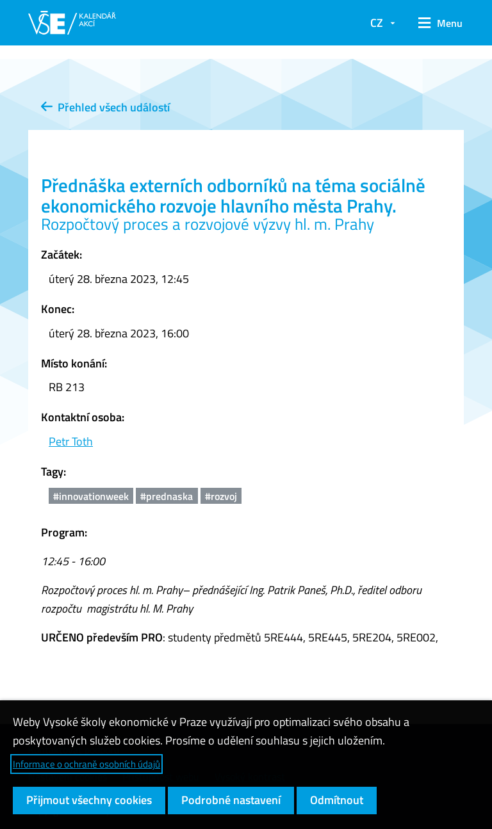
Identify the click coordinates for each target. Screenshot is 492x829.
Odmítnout (336, 800)
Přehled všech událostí (105, 107)
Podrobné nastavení (231, 800)
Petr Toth (71, 441)
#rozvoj (221, 496)
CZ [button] (376, 22)
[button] (436, 23)
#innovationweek (91, 496)
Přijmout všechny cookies (89, 800)
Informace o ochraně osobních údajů (86, 764)
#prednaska (166, 496)
